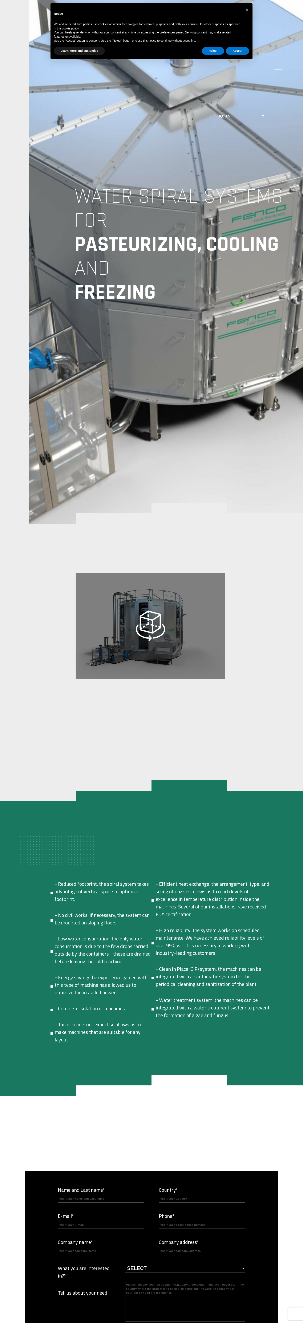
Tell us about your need (82, 1292)
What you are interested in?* (84, 1271)
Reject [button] (213, 50)
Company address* (202, 1246)
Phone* (202, 1220)
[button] (247, 10)
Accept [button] (237, 50)
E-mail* (101, 1220)
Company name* (101, 1246)
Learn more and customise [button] (79, 50)
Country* (202, 1194)
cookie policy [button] (70, 28)
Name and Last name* (101, 1194)
